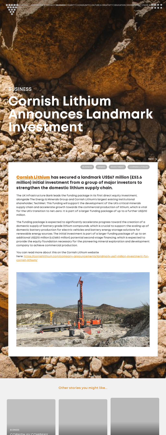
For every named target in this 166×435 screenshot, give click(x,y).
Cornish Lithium (33, 177)
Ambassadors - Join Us (25, 5)
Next (152, 159)
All (10, 5)
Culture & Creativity (102, 5)
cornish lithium (139, 167)
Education (120, 5)
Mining (101, 167)
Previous (15, 159)
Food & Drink (150, 5)
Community (83, 5)
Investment (117, 167)
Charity (71, 5)
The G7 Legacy (47, 5)
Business (61, 5)
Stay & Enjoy (15, 7)
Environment (134, 5)
